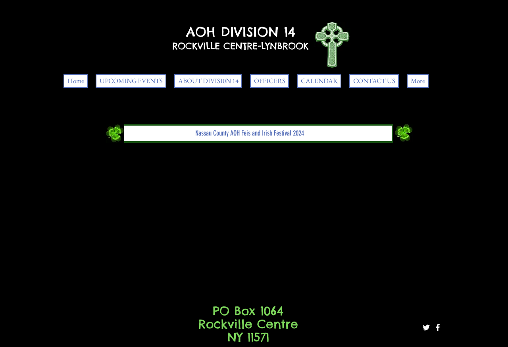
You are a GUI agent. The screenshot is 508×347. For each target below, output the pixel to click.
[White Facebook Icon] (438, 327)
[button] (249, 133)
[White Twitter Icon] (426, 327)
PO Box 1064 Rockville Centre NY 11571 (248, 324)
